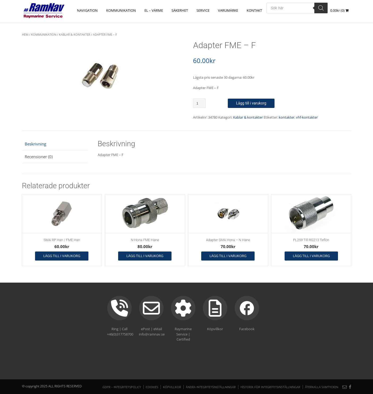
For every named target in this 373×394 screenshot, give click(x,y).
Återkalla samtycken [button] (321, 387)
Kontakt (254, 10)
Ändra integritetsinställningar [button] (211, 387)
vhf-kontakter (307, 117)
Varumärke (228, 10)
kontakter (286, 117)
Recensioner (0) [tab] (39, 156)
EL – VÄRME (154, 10)
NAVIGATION (87, 10)
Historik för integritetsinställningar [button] (270, 387)
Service (203, 10)
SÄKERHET (180, 10)
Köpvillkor (172, 387)
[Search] (321, 8)
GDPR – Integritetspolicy (121, 387)
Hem (25, 34)
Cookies (152, 387)
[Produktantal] (199, 103)
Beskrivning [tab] (35, 143)
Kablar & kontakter (74, 34)
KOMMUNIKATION (121, 10)
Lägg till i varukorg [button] (61, 255)
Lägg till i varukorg (251, 103)
